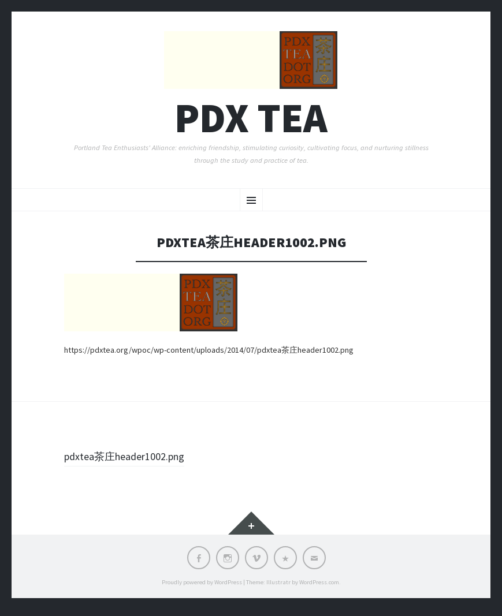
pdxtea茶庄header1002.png (132, 463)
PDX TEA (251, 124)
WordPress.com (319, 588)
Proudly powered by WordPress (202, 588)
